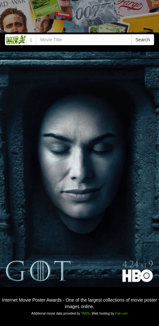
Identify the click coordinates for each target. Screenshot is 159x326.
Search (143, 39)
